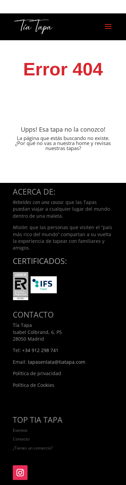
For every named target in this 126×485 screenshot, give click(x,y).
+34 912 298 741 (40, 350)
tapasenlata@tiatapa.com (56, 362)
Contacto (21, 439)
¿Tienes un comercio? (33, 448)
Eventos (20, 430)
